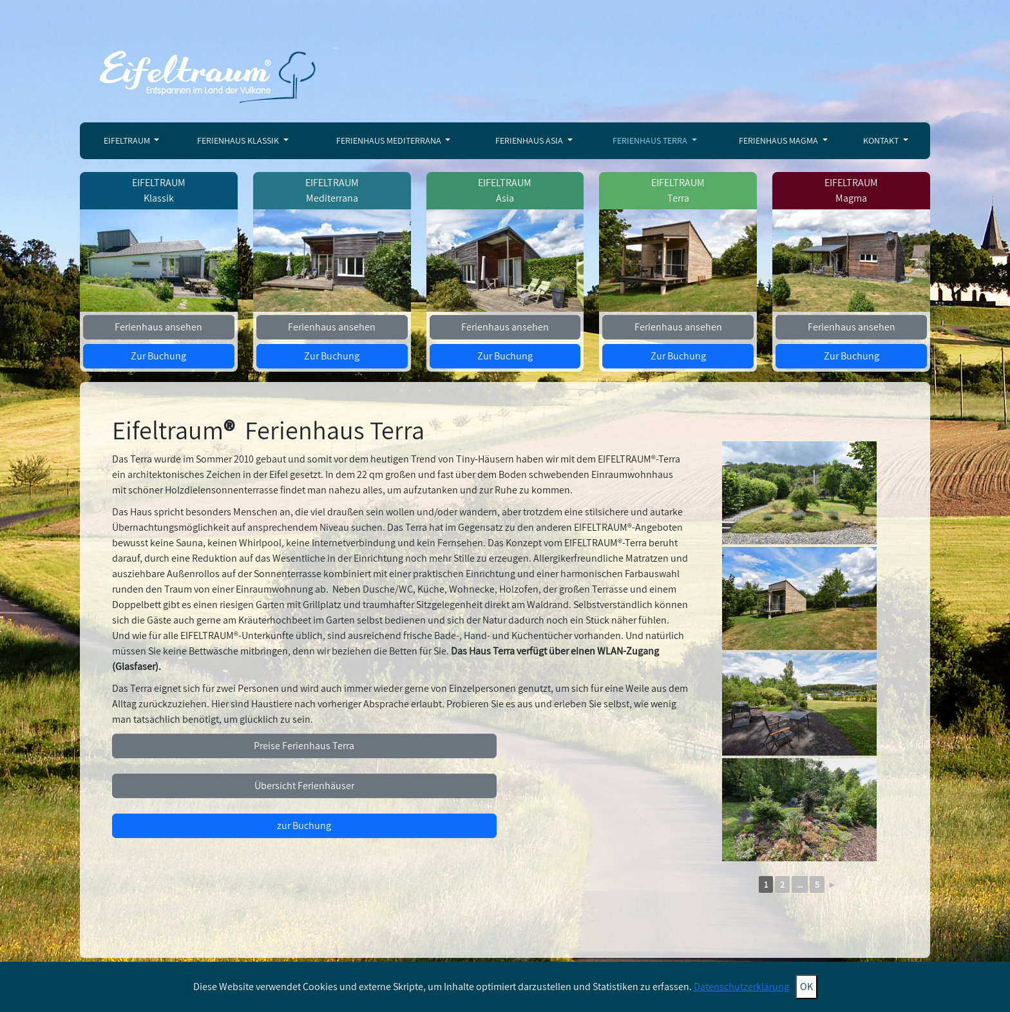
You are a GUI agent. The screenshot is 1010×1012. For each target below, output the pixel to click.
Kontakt (881, 140)
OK (806, 986)
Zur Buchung (158, 356)
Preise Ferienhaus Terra (304, 745)
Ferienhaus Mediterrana (389, 140)
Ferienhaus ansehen (158, 327)
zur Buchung (304, 825)
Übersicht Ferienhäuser (304, 785)
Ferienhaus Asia (530, 140)
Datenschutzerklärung (741, 986)
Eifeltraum (128, 140)
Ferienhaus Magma (779, 140)
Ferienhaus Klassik (239, 140)
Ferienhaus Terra (651, 140)
